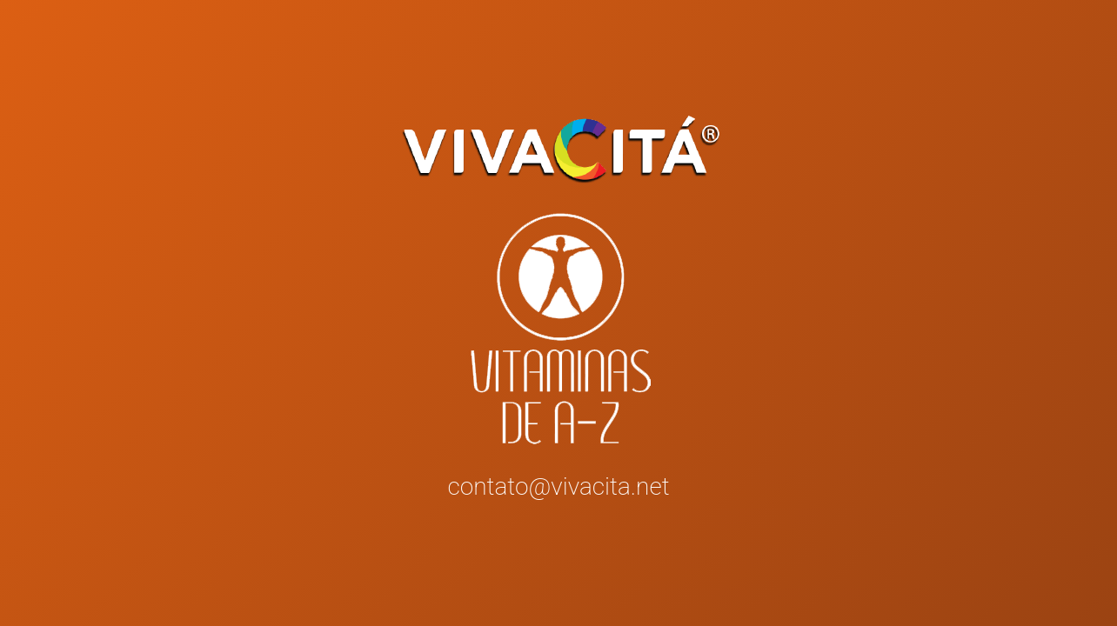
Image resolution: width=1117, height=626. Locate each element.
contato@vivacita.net (558, 486)
